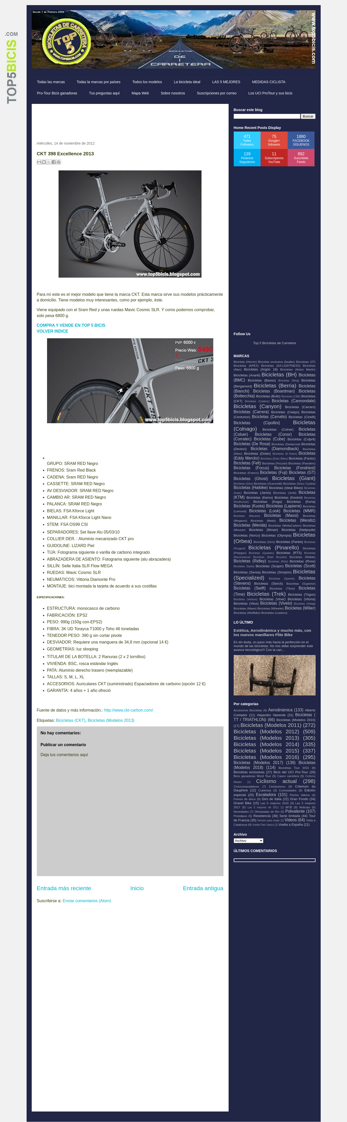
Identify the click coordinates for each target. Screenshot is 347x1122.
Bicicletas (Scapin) (270, 566)
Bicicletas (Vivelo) (276, 603)
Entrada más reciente (64, 888)
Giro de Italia (272, 799)
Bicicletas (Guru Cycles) (299, 483)
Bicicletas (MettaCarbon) (285, 525)
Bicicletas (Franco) (246, 472)
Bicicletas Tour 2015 (293, 767)
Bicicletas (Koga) (267, 502)
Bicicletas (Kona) (301, 502)
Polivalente (295, 811)
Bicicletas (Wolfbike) (247, 612)
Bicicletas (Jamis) (257, 493)
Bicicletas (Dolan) (257, 453)
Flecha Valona (300, 795)
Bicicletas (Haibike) (251, 487)
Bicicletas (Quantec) (261, 553)
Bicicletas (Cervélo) (269, 417)
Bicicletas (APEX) (246, 365)
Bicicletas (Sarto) (244, 566)
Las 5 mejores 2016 (275, 803)
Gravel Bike (243, 803)
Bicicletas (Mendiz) (297, 520)
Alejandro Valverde (271, 715)
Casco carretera (288, 776)
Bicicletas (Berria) (275, 385)
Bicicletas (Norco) (247, 535)
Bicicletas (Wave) (245, 608)
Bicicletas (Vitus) (246, 603)
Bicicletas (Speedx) (282, 578)
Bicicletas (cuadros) (274, 612)
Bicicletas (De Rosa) (252, 444)
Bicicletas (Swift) (250, 588)
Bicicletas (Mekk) (263, 520)
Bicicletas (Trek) (266, 594)
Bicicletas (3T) (306, 361)
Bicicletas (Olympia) (277, 535)
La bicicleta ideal (187, 82)
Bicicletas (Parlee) (289, 542)
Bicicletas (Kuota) (249, 506)
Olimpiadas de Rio (266, 811)
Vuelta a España (290, 824)
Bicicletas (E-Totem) (285, 453)
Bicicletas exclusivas (249, 772)
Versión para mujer (268, 820)
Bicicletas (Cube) (269, 439)
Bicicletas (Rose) (303, 561)
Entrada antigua (203, 888)
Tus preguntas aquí (104, 93)
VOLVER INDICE (52, 331)
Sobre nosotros (173, 93)
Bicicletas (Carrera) (251, 412)
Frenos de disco (245, 799)
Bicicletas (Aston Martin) (297, 369)
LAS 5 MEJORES (226, 82)
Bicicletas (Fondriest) (294, 468)
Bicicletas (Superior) (301, 583)
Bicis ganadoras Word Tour (252, 776)
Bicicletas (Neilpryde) (298, 530)
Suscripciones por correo (217, 93)
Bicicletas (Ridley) (250, 561)
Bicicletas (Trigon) (302, 594)
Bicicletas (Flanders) (301, 463)
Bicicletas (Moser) (263, 530)
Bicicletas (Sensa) (247, 572)
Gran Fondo (299, 799)
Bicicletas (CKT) (70, 720)
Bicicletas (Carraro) (300, 407)
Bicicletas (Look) (264, 511)
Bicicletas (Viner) (273, 599)
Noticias (304, 807)
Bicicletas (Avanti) (247, 375)
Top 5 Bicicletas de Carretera (274, 343)
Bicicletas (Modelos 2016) (266, 757)
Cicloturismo (277, 786)
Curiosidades (287, 790)
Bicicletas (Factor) (302, 458)
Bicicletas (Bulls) (268, 396)
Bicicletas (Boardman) (274, 391)
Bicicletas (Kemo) (260, 497)
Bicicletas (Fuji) (273, 472)
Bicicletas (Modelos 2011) (270, 725)
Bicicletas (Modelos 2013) (111, 720)
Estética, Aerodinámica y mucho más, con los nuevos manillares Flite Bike (272, 632)
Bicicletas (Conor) (273, 434)
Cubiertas (264, 790)
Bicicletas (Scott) (300, 566)
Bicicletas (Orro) (264, 541)
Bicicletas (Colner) (278, 429)
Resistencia (262, 816)
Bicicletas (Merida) (250, 525)
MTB (289, 807)
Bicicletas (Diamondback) (275, 448)
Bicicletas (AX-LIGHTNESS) (280, 365)
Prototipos (240, 816)
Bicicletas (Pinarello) (273, 547)
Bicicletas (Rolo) (278, 561)
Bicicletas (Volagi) (304, 603)
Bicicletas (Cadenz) (257, 401)
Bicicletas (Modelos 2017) (258, 762)
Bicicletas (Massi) (281, 515)
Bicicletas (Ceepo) (285, 412)
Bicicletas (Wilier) (300, 608)
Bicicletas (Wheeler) (271, 608)
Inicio (137, 888)
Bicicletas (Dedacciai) (286, 444)
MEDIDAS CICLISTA (268, 82)
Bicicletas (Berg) (288, 380)
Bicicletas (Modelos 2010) (295, 720)
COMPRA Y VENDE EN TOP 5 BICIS (71, 325)
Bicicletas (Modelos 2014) (266, 744)
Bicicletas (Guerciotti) (268, 483)
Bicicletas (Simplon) (277, 572)
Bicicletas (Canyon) (258, 406)
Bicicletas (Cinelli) (301, 417)
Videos (291, 820)
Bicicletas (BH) (279, 374)
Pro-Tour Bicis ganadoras (57, 93)
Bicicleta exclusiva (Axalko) (276, 361)
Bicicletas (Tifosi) (282, 588)
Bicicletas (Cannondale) (294, 401)
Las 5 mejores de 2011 (263, 807)
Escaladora (266, 794)
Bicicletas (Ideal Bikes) (286, 488)
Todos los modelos (147, 82)
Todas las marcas (51, 82)
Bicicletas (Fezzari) (274, 463)
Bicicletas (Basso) (262, 380)
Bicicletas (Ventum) (246, 599)
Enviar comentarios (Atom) (87, 901)
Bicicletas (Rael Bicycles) (270, 557)
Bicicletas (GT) (302, 472)
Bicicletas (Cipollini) (257, 423)
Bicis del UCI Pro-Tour (290, 772)
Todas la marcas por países (98, 82)
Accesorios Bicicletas (248, 710)
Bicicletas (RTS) (289, 553)
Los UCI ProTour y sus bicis (270, 93)
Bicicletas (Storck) (268, 583)
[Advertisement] (130, 120)
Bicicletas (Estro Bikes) (274, 458)
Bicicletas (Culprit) (301, 439)
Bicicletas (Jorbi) (284, 492)
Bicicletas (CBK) (290, 396)
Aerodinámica (280, 710)
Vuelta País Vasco (263, 824)
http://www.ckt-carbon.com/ (128, 710)
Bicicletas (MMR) (299, 511)
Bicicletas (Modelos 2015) (266, 751)
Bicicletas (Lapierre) (284, 506)
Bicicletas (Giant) (293, 478)
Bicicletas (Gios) (243, 483)
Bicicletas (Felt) (247, 463)
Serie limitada (289, 816)
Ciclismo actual (276, 781)
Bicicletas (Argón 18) (261, 369)
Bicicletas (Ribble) (302, 557)
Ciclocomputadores (246, 786)
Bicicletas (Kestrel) (288, 497)
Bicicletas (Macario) (247, 516)
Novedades (241, 811)
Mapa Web (140, 93)
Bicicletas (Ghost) (251, 478)
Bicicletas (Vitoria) (301, 599)
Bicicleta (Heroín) (245, 361)
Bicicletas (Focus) (251, 468)
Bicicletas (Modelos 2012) (266, 731)
